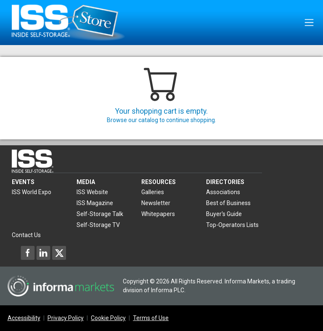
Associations (223, 192)
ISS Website (92, 192)
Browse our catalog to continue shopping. (161, 120)
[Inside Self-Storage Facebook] (28, 253)
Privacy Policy (66, 318)
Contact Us (26, 235)
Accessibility (24, 318)
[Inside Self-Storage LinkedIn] (43, 253)
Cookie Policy (108, 318)
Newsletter (155, 203)
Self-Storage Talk (100, 214)
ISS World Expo (31, 192)
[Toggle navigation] (309, 22)
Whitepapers (158, 214)
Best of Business (228, 203)
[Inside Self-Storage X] (59, 253)
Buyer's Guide (224, 214)
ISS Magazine (95, 203)
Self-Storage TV (98, 225)
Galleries (152, 192)
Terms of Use (151, 318)
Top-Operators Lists (232, 225)
